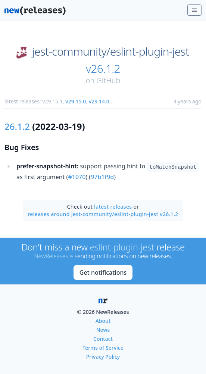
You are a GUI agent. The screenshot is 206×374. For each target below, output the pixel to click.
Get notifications (103, 272)
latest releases (113, 206)
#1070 (76, 177)
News (103, 329)
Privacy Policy (103, 356)
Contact (103, 338)
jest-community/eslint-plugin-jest (110, 51)
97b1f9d (102, 177)
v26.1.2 (103, 69)
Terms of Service (102, 347)
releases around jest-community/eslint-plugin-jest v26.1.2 (103, 214)
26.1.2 (17, 126)
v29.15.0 (75, 101)
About (103, 320)
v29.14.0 (99, 101)
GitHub (108, 80)
